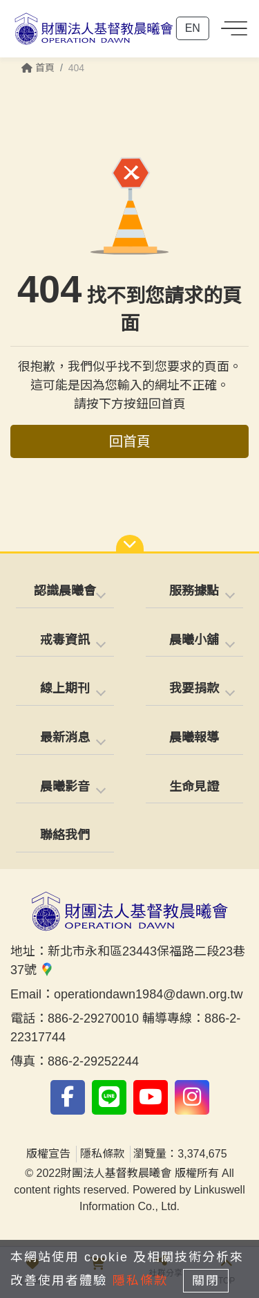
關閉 (206, 1281)
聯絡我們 (65, 835)
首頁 (38, 67)
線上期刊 (65, 688)
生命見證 (194, 787)
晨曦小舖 (194, 640)
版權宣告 (48, 1154)
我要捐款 (194, 688)
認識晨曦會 (65, 591)
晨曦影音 (65, 787)
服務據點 (194, 591)
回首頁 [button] (130, 441)
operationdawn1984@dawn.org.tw (148, 994)
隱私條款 (102, 1154)
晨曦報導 (194, 737)
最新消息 (65, 737)
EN (192, 28)
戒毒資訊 (65, 640)
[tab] (64, 592)
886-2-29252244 (93, 1061)
